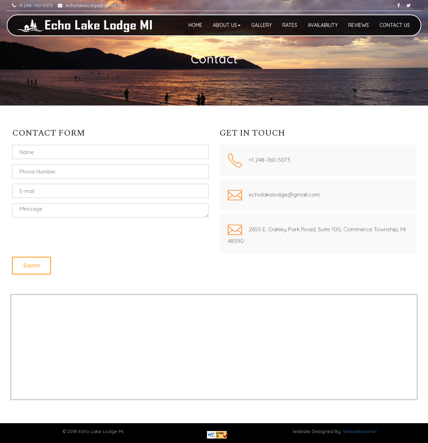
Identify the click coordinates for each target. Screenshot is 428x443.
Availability (323, 25)
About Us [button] (227, 25)
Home (195, 25)
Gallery (261, 25)
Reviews (358, 25)
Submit (31, 265)
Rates (289, 25)
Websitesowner (360, 431)
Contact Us (394, 25)
